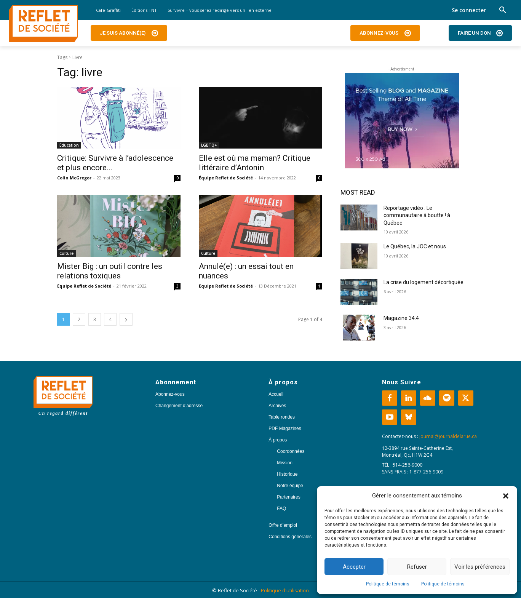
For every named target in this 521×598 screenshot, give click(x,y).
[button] (506, 496)
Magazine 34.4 (401, 318)
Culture (66, 253)
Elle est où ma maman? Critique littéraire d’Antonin (254, 162)
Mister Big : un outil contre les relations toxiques (109, 271)
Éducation (69, 145)
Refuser (417, 566)
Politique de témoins (387, 584)
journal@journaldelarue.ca (448, 436)
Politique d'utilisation (285, 590)
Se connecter (469, 10)
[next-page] (126, 319)
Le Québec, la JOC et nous (415, 246)
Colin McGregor (74, 178)
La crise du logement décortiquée (423, 282)
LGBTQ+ (209, 145)
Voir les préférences (479, 566)
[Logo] (43, 23)
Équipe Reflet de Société (226, 178)
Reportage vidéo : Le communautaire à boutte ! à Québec (417, 215)
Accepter (354, 566)
